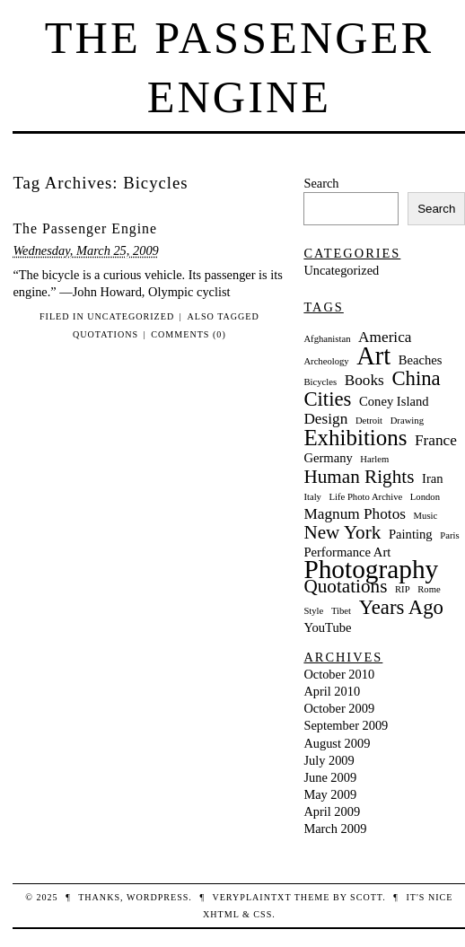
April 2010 (331, 691)
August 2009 (336, 743)
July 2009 (328, 760)
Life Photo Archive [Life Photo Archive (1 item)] (366, 497)
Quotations (105, 334)
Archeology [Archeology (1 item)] (325, 361)
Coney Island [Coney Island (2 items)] (394, 401)
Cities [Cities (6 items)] (327, 399)
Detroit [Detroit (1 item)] (368, 420)
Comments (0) (188, 334)
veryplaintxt (251, 897)
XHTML (221, 914)
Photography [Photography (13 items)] (370, 569)
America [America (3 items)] (384, 337)
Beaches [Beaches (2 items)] (421, 360)
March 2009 (334, 828)
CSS (262, 914)
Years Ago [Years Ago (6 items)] (401, 607)
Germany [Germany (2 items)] (327, 458)
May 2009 (329, 794)
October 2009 (338, 708)
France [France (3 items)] (436, 440)
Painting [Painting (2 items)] (411, 534)
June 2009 (329, 777)
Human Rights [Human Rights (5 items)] (358, 477)
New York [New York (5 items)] (342, 532)
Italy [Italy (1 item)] (312, 497)
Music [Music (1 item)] (426, 516)
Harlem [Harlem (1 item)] (374, 459)
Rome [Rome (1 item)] (428, 589)
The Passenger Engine (85, 228)
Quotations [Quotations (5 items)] (345, 586)
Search (320, 183)
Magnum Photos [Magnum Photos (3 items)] (354, 513)
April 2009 (331, 811)
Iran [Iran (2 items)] (432, 478)
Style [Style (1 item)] (313, 611)
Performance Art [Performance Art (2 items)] (346, 552)
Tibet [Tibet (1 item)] (341, 611)
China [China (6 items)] (415, 378)
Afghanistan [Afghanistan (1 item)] (326, 339)
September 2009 (345, 725)
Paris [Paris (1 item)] (449, 535)
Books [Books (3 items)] (364, 380)
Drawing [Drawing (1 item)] (407, 420)
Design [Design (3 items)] (325, 418)
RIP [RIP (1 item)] (402, 589)
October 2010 (338, 674)
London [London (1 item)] (425, 497)
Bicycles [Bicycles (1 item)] (320, 382)
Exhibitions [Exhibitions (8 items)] (355, 437)
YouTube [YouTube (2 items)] (327, 627)
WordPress (158, 897)
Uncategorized (130, 316)
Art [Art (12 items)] (373, 355)
